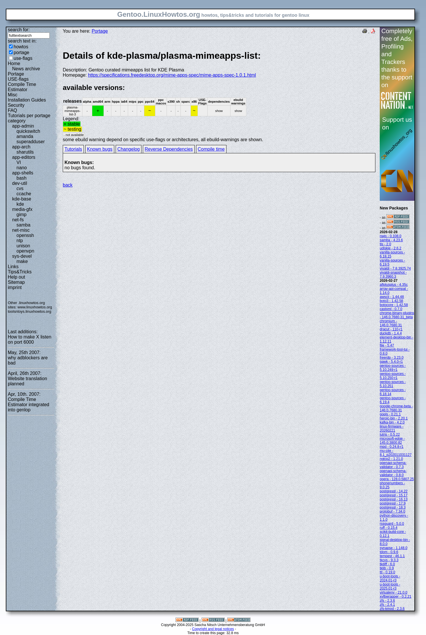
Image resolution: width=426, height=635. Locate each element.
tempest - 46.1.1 (392, 556)
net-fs (18, 219)
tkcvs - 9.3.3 (389, 560)
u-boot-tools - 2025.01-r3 (390, 586)
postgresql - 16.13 (393, 499)
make (22, 261)
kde (20, 204)
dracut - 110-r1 (391, 329)
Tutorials (73, 149)
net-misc (20, 230)
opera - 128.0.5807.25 (397, 479)
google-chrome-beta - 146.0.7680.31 (396, 408)
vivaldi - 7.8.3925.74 (395, 268)
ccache (23, 193)
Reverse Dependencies (169, 149)
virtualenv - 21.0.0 (393, 592)
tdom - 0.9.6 (389, 552)
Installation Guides (27, 99)
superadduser (30, 141)
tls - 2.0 (385, 244)
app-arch (21, 146)
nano (21, 167)
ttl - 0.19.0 (387, 572)
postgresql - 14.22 (393, 491)
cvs (19, 188)
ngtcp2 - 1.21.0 (391, 459)
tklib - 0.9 (387, 568)
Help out (16, 277)
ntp (19, 240)
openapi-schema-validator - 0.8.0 (393, 473)
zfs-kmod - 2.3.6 (392, 609)
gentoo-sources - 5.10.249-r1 (393, 368)
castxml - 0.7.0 (391, 309)
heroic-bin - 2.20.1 (394, 418)
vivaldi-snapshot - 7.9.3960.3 (393, 274)
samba (23, 224)
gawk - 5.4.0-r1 (391, 362)
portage (21, 52)
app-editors (23, 157)
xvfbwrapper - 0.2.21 (395, 596)
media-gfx (22, 209)
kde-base (21, 198)
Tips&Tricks (20, 271)
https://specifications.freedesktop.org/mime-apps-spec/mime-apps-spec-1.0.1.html (172, 75)
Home (14, 63)
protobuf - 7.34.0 (392, 511)
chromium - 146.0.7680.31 (391, 323)
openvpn (25, 251)
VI (18, 162)
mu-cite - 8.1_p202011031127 (396, 453)
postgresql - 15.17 (393, 495)
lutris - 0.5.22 (390, 434)
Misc (12, 94)
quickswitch (28, 131)
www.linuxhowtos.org (34, 307)
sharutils (25, 152)
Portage (16, 73)
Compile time (211, 149)
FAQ (12, 110)
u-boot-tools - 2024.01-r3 (390, 578)
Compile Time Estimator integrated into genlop (28, 404)
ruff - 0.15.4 (388, 528)
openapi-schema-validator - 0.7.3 (393, 465)
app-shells (22, 172)
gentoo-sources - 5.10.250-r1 (393, 376)
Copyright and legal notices (213, 629)
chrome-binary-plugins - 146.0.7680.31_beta (397, 315)
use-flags (23, 58)
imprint (15, 287)
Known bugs (100, 149)
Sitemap (16, 282)
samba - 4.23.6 (391, 240)
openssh (25, 235)
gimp (21, 214)
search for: (19, 29)
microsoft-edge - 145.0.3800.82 (392, 441)
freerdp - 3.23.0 (391, 358)
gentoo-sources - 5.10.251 (393, 384)
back (68, 185)
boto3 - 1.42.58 (391, 301)
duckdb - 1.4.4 (391, 333)
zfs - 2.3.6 (387, 601)
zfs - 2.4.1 (387, 605)
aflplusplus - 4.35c (394, 285)
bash (21, 178)
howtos (21, 46)
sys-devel (22, 256)
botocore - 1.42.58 (394, 305)
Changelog (128, 149)
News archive (26, 68)
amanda (24, 136)
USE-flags (18, 79)
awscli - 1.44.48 (392, 297)
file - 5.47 (387, 345)
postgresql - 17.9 (392, 503)
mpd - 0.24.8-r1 (391, 447)
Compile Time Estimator (22, 87)
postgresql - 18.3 (392, 507)
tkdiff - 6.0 (387, 564)
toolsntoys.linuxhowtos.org (29, 311)
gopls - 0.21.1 (390, 414)
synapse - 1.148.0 (393, 548)
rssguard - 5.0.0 (392, 524)
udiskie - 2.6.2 (390, 248)
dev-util (19, 183)
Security (16, 105)
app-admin (23, 126)
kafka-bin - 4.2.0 (392, 422)
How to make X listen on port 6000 (29, 339)
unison (23, 245)
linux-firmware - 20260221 (391, 428)
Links (13, 266)
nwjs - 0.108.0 (390, 236)
